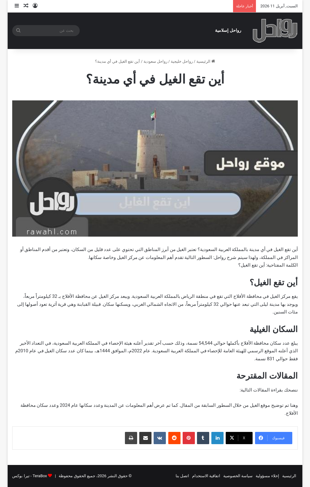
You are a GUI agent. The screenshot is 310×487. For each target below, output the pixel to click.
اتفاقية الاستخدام (206, 476)
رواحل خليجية (182, 61)
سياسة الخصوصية (238, 476)
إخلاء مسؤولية (267, 476)
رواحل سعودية (155, 61)
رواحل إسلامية (228, 30)
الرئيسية (205, 61)
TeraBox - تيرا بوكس (29, 476)
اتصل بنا (182, 476)
